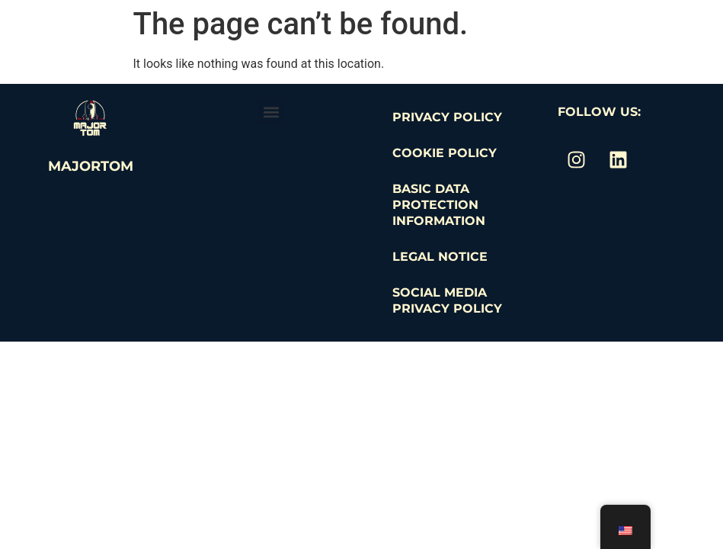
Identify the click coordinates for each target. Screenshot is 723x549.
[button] (270, 111)
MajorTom (90, 166)
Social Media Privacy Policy (447, 300)
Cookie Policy (444, 153)
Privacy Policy (447, 117)
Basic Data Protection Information (438, 204)
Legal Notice (440, 256)
